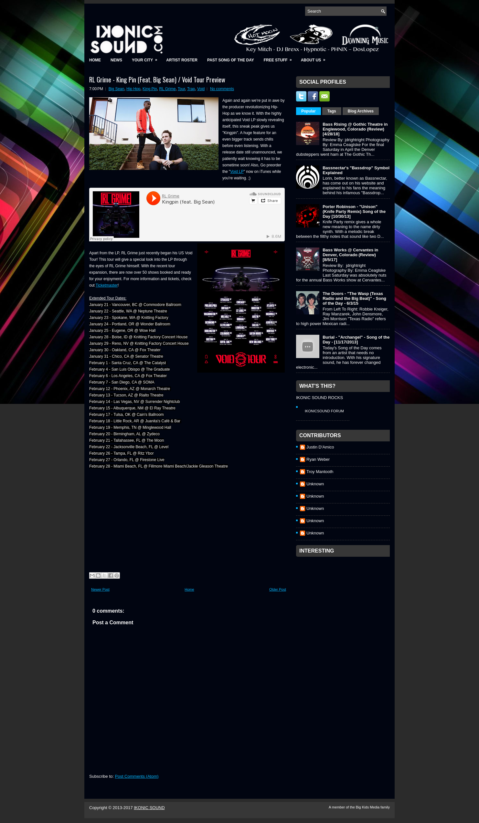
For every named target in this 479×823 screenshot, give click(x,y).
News (116, 60)
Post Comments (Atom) (137, 776)
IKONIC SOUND (149, 807)
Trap (191, 89)
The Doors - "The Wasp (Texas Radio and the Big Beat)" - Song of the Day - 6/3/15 (354, 298)
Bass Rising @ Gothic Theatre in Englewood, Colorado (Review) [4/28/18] (355, 129)
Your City (146, 58)
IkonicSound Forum (324, 411)
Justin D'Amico (320, 447)
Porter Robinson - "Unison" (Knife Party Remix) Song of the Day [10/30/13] (354, 211)
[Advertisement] (344, 600)
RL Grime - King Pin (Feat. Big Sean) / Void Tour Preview (157, 79)
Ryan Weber (318, 459)
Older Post (277, 589)
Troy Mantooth (319, 471)
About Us (315, 58)
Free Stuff (280, 58)
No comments (222, 89)
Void (201, 89)
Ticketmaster (107, 285)
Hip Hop (133, 89)
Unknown (315, 483)
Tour (181, 89)
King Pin (150, 89)
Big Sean (116, 89)
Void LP (236, 171)
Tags (331, 111)
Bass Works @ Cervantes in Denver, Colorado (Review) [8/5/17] (350, 255)
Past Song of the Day (230, 60)
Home (95, 60)
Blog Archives (361, 111)
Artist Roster (181, 60)
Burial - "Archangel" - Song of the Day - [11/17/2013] (356, 339)
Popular (308, 111)
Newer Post (100, 589)
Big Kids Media (368, 807)
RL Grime (167, 89)
